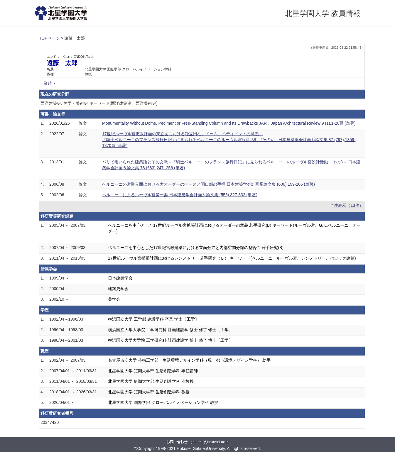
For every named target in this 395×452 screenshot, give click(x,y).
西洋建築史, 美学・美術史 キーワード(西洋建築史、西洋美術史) (99, 103)
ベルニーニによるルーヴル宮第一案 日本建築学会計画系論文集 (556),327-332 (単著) (179, 194)
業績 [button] (48, 83)
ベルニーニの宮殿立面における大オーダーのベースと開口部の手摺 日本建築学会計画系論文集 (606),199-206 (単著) (208, 184)
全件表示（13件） (346, 205)
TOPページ (49, 38)
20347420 (49, 422)
